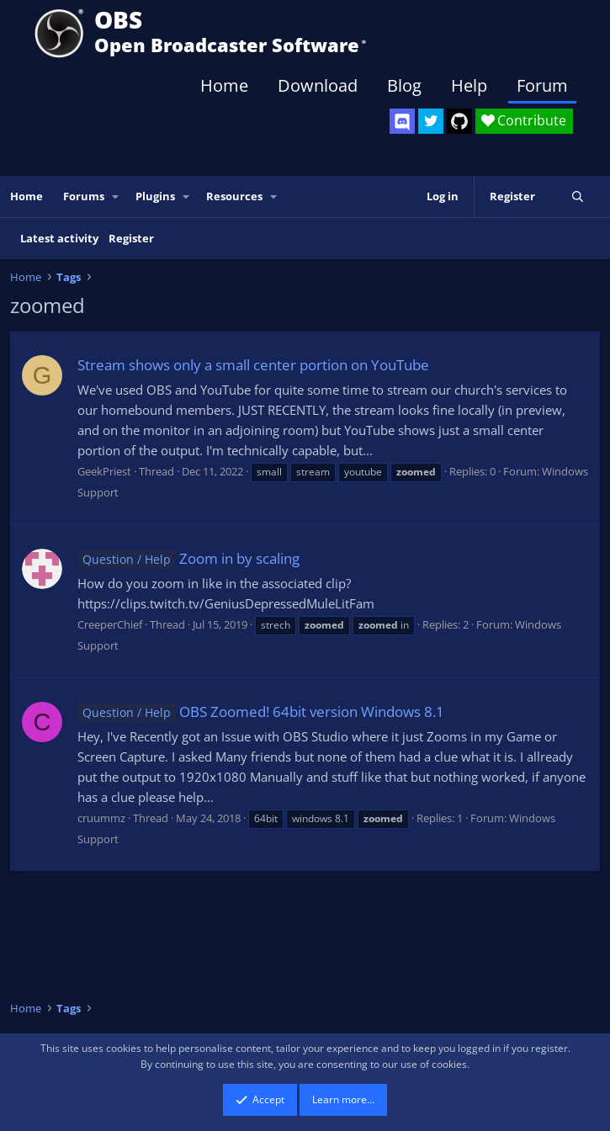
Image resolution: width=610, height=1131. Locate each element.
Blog (404, 85)
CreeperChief (109, 624)
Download (318, 85)
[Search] (577, 196)
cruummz (101, 818)
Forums (83, 196)
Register (131, 238)
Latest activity (59, 238)
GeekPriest (104, 471)
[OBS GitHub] (459, 121)
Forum (542, 85)
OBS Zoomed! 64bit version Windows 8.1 (260, 711)
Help (469, 85)
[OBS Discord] (402, 121)
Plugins (155, 196)
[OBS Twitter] (430, 121)
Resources (234, 196)
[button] (116, 196)
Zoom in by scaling (188, 558)
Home (224, 85)
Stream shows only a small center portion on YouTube (253, 364)
